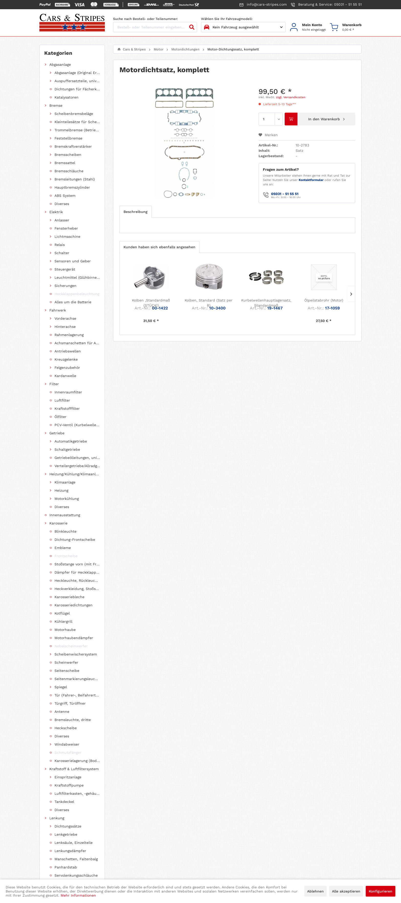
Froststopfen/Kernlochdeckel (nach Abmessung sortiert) (74, 384)
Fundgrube (58, 441)
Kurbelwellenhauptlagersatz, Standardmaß (266, 302)
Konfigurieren (380, 891)
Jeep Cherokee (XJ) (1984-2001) (74, 634)
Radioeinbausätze (64, 417)
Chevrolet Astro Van (66, 495)
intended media (238, 869)
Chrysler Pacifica (64, 528)
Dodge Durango (62, 577)
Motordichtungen (69, 163)
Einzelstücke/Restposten (71, 343)
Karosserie (58, 130)
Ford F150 (57, 552)
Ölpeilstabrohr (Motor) (323, 300)
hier (326, 823)
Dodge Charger (62, 585)
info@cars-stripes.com (263, 4)
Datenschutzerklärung (227, 816)
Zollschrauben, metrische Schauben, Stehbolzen (74, 392)
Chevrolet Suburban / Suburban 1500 (74, 520)
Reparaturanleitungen (68, 408)
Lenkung (56, 146)
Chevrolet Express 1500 (69, 503)
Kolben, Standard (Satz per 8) (208, 302)
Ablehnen (315, 891)
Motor (54, 155)
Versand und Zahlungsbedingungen (155, 831)
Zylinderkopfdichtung (78, 269)
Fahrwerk (57, 89)
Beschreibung (136, 212)
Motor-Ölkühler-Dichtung (80, 212)
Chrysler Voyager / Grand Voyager (74, 536)
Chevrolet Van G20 (65, 487)
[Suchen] (192, 27)
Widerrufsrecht (221, 809)
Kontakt (131, 823)
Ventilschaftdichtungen (80, 277)
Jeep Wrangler (62, 626)
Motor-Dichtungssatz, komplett (80, 195)
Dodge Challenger (64, 601)
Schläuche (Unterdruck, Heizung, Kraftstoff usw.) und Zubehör (74, 400)
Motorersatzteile (68, 302)
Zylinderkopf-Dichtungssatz (80, 228)
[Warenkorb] (346, 27)
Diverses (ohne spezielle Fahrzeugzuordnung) (74, 433)
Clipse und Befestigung (69, 376)
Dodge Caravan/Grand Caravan (74, 593)
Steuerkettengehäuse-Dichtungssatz (80, 220)
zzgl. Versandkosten (290, 97)
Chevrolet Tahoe (63, 479)
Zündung (57, 335)
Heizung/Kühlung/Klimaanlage (74, 114)
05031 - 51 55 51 (284, 194)
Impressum (217, 831)
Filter (54, 97)
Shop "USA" (59, 351)
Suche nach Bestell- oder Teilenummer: (145, 19)
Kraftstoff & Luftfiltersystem (74, 138)
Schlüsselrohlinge (64, 425)
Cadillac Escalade (64, 560)
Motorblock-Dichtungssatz (80, 204)
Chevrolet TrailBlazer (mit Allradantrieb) (74, 470)
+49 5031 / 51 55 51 (60, 824)
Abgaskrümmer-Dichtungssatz (80, 179)
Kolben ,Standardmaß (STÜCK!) (151, 302)
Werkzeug (57, 367)
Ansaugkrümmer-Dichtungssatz (80, 171)
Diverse (66, 286)
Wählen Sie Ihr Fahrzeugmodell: (227, 19)
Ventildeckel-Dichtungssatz (80, 261)
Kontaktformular (311, 180)
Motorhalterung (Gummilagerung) (77, 318)
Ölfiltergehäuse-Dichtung (80, 245)
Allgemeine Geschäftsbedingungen (237, 823)
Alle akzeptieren (346, 891)
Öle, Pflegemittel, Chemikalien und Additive (74, 359)
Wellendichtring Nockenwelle (80, 294)
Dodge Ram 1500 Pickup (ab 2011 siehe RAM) (74, 569)
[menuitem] (308, 27)
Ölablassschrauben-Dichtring (80, 236)
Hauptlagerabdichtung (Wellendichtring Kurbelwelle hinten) (80, 187)
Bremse (55, 73)
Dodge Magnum (62, 610)
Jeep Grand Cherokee (68, 618)
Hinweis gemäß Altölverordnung (152, 809)
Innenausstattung (64, 122)
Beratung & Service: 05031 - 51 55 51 (326, 4)
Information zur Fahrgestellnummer (156, 816)
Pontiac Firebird (63, 642)
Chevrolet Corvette (65, 511)
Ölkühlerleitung (67, 310)
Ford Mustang (61, 544)
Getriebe (56, 105)
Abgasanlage (60, 64)
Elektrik (56, 81)
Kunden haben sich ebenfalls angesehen (159, 247)
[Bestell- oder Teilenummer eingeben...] (155, 27)
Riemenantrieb (62, 327)
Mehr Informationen (78, 895)
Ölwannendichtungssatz (80, 253)
